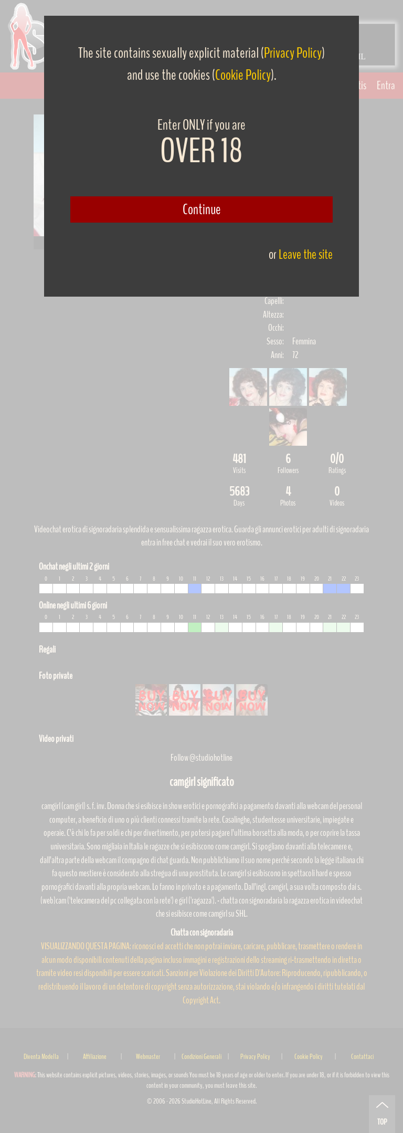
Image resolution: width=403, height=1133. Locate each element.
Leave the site (306, 254)
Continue (202, 209)
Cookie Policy (243, 75)
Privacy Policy (293, 53)
